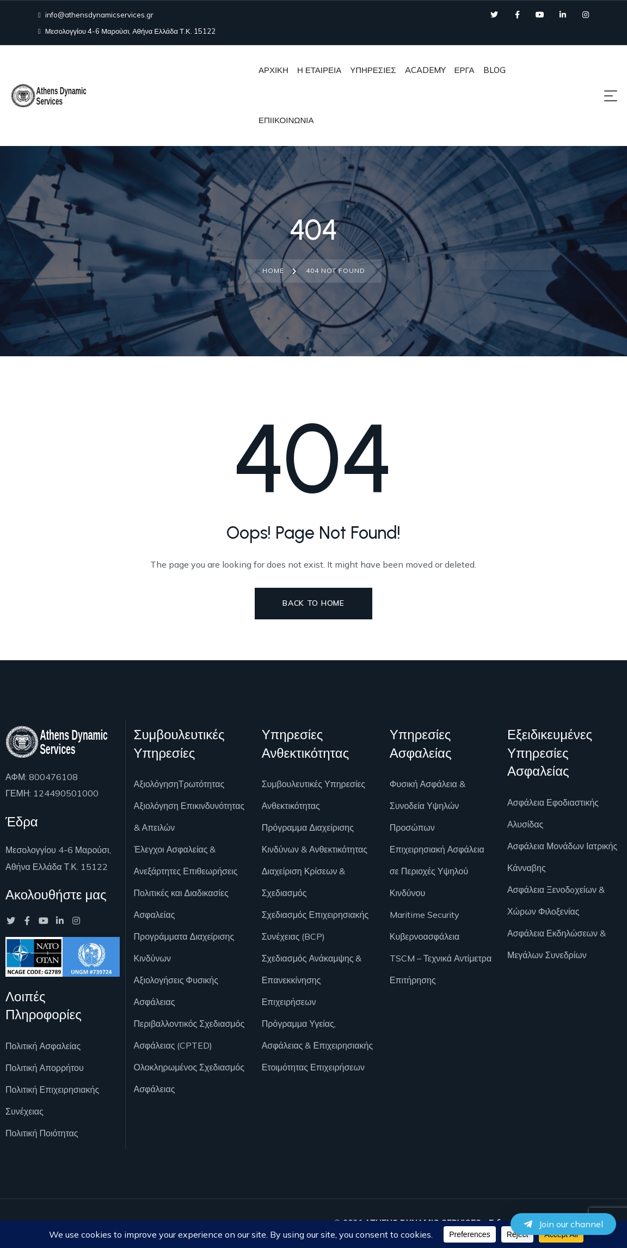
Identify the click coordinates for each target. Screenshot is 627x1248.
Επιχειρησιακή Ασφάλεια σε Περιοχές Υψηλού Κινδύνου (437, 871)
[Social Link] (494, 14)
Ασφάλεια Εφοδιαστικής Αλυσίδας (553, 813)
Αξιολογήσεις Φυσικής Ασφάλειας (176, 991)
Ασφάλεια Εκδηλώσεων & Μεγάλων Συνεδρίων (556, 944)
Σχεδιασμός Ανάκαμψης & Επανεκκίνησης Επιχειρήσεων (312, 980)
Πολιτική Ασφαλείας (43, 1045)
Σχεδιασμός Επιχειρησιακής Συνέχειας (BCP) (315, 925)
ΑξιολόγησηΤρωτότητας (179, 783)
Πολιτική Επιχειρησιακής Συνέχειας (52, 1100)
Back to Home (313, 603)
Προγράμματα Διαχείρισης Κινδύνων (184, 947)
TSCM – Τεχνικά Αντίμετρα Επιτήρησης (440, 969)
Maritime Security (424, 914)
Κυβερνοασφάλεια (424, 936)
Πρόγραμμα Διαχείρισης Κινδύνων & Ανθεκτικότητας (314, 838)
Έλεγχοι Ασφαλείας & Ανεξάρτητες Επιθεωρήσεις (186, 860)
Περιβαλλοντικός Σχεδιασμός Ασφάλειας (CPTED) (189, 1034)
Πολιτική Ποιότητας (41, 1133)
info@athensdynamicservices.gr (95, 14)
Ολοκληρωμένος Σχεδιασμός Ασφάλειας (189, 1078)
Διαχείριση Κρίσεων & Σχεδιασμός (304, 882)
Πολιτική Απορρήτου (44, 1067)
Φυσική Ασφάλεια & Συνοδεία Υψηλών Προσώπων (427, 805)
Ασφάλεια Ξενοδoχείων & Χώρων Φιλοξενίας (556, 900)
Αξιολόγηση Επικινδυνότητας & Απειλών (189, 816)
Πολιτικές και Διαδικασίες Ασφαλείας (181, 903)
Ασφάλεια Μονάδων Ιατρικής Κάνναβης (562, 857)
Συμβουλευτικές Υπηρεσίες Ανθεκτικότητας (313, 794)
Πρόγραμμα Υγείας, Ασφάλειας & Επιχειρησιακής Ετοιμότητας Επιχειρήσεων (317, 1045)
